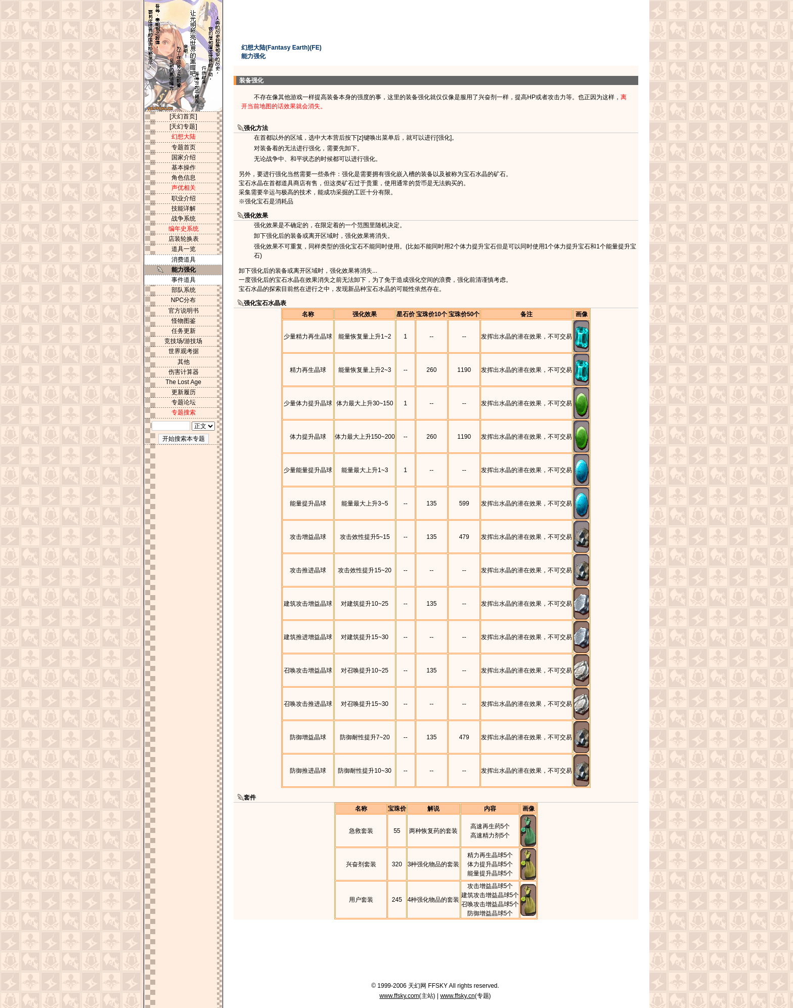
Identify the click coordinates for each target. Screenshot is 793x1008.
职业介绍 (183, 198)
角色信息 (183, 177)
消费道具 (183, 259)
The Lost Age (183, 382)
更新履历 (183, 392)
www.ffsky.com (399, 995)
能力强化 (183, 269)
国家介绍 (183, 157)
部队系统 (183, 289)
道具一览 (183, 249)
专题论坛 (183, 402)
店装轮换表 (183, 238)
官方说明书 (183, 310)
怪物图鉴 (183, 320)
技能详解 (183, 208)
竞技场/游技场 (183, 341)
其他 (184, 361)
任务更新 (183, 330)
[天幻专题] (183, 126)
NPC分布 (183, 300)
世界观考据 (183, 351)
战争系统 (183, 218)
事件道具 (183, 279)
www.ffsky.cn (457, 995)
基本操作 (183, 167)
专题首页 (183, 147)
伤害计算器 (183, 371)
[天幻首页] (183, 116)
